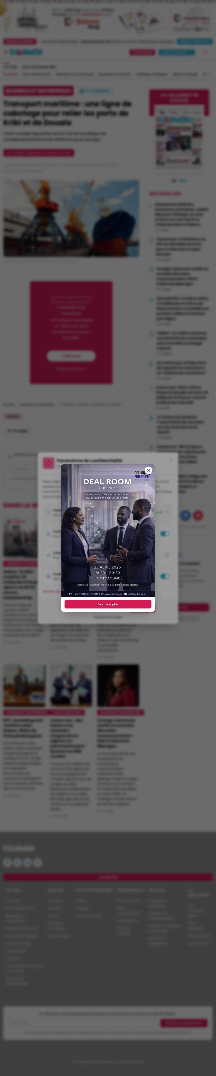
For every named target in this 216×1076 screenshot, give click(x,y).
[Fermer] (148, 470)
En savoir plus (108, 604)
